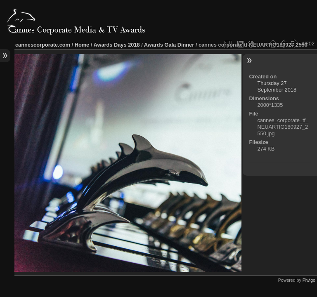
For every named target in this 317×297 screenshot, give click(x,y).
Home (82, 45)
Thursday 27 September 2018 (276, 86)
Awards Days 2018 (116, 45)
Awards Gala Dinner (169, 45)
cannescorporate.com (42, 45)
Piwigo (309, 280)
